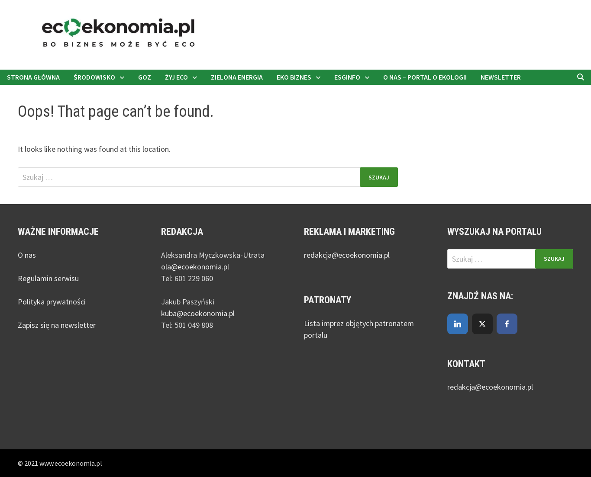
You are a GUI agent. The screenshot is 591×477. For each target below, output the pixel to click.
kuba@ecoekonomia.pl (198, 313)
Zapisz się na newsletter (57, 325)
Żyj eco (176, 77)
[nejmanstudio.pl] (295, 34)
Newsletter (501, 77)
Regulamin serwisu (48, 278)
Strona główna (33, 77)
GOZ (144, 77)
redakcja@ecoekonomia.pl (347, 255)
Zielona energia (237, 77)
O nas (27, 255)
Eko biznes (294, 77)
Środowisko (94, 77)
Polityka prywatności (52, 302)
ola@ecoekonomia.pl (195, 267)
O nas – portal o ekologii (425, 77)
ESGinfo (347, 77)
